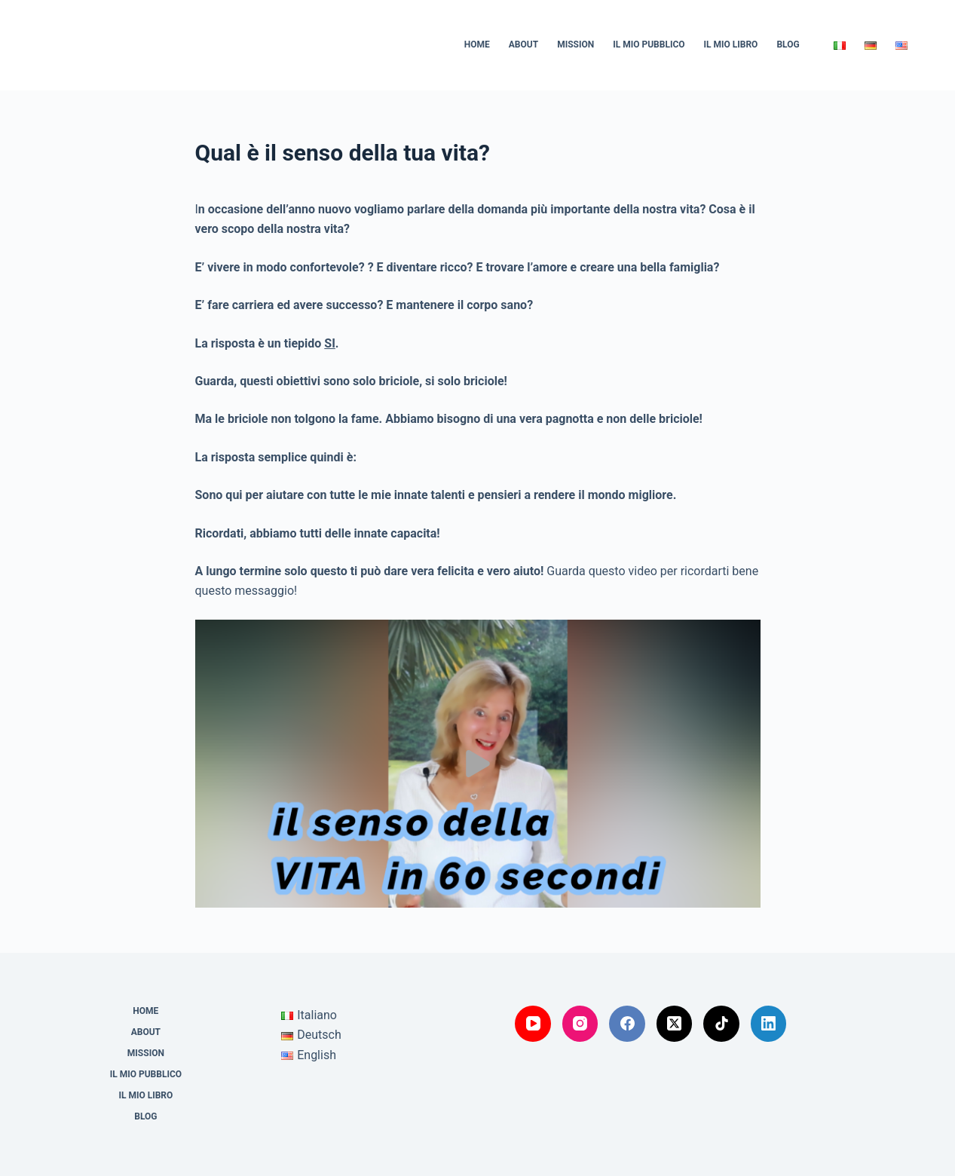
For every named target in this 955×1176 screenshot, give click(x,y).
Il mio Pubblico (648, 44)
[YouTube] (533, 1024)
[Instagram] (580, 1024)
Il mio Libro (731, 44)
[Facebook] (627, 1024)
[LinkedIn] (769, 1024)
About (523, 44)
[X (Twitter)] (675, 1024)
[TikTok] (721, 1024)
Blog (787, 44)
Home (477, 44)
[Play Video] (478, 764)
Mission (575, 44)
